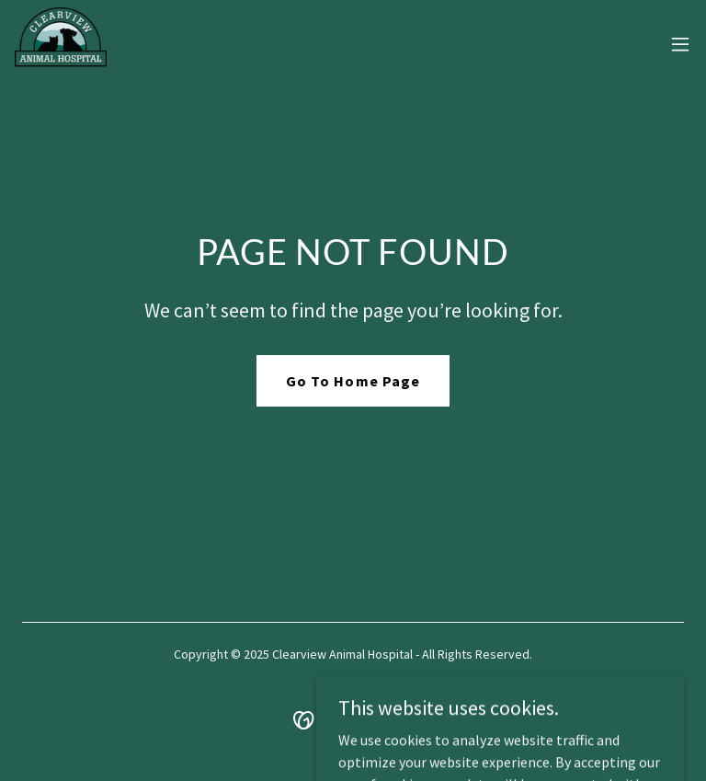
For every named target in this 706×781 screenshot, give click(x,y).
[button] (680, 44)
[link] (61, 44)
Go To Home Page (352, 381)
